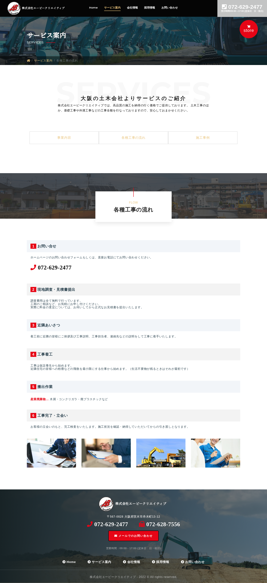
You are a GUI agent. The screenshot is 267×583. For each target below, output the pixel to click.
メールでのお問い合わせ (133, 536)
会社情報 (132, 7)
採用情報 (149, 7)
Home (93, 7)
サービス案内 (112, 7)
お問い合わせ (169, 7)
